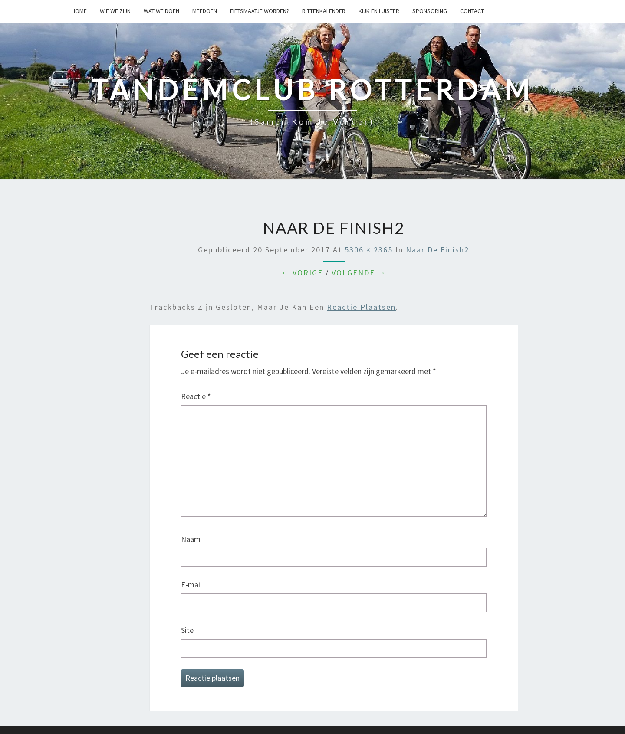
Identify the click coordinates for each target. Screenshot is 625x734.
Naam (191, 539)
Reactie (196, 396)
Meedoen (204, 11)
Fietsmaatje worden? (259, 11)
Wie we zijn (115, 11)
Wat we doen (161, 11)
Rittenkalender (323, 11)
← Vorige (302, 273)
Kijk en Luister (379, 11)
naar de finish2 (437, 250)
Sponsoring (429, 11)
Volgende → (359, 273)
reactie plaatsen (361, 307)
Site (187, 630)
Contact (472, 11)
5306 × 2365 (369, 250)
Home (79, 11)
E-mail (191, 585)
